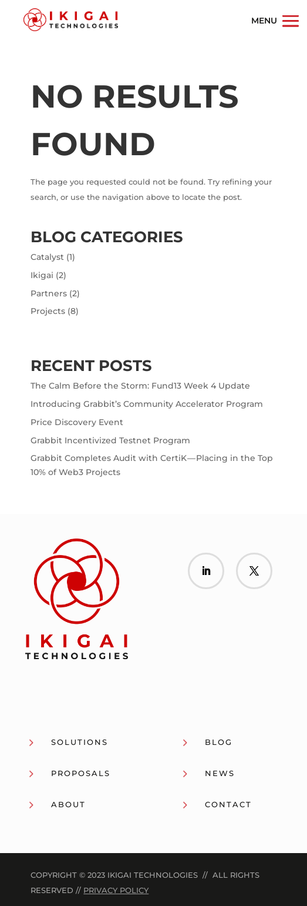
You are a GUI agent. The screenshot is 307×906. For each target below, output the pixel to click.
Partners (49, 293)
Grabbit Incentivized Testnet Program (110, 440)
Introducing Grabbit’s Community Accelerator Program (147, 404)
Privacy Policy (116, 890)
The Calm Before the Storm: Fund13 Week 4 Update (140, 385)
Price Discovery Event (77, 422)
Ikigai (42, 275)
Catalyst (47, 257)
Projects (48, 311)
